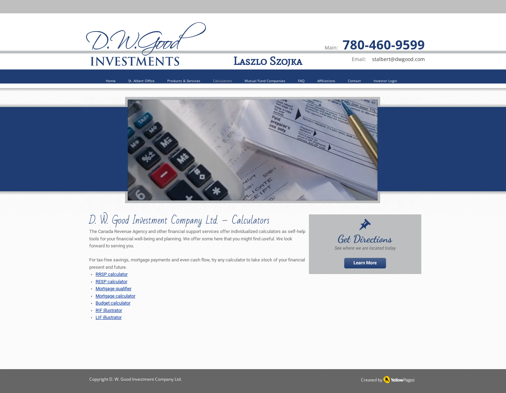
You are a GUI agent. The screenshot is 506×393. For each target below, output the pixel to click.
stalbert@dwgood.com (398, 59)
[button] (184, 81)
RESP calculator (111, 281)
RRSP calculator (112, 274)
